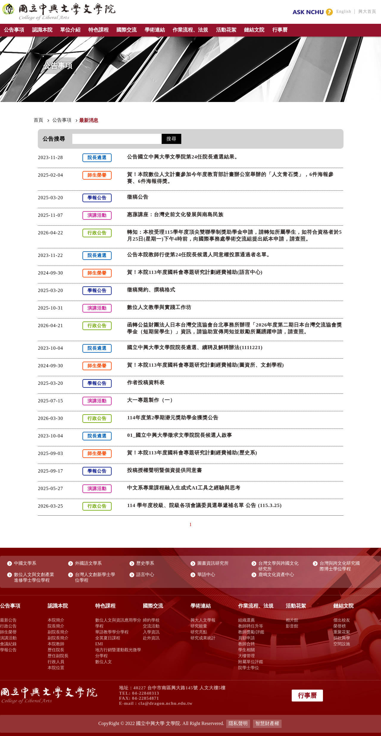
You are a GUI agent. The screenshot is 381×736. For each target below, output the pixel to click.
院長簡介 (56, 626)
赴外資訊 (151, 637)
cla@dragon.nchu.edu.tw (165, 703)
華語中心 (206, 574)
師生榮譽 (8, 632)
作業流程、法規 (190, 30)
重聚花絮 (341, 632)
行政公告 (8, 626)
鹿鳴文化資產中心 (276, 574)
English (343, 11)
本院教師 (56, 643)
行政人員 (56, 661)
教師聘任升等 (250, 626)
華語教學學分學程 (112, 632)
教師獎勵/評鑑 (251, 632)
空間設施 (341, 643)
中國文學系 (25, 563)
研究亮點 (198, 632)
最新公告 (8, 620)
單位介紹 (70, 30)
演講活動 (8, 637)
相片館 (292, 620)
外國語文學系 (88, 563)
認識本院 (42, 30)
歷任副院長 (58, 655)
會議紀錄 (8, 643)
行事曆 (280, 30)
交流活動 (151, 626)
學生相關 (246, 649)
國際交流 (126, 30)
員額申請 (246, 637)
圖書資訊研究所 (213, 563)
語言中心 (145, 574)
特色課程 (98, 30)
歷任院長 (56, 649)
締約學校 (151, 620)
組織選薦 (246, 620)
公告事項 (14, 30)
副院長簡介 (58, 632)
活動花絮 (226, 30)
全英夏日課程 (107, 637)
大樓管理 (246, 655)
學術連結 (155, 30)
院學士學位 (248, 667)
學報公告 (8, 649)
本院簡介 (56, 620)
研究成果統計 (203, 637)
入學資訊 (151, 632)
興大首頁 (367, 11)
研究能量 (198, 626)
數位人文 (103, 661)
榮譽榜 (339, 626)
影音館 (292, 626)
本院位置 (56, 667)
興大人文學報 (203, 620)
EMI (99, 643)
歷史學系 (145, 563)
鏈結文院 (254, 30)
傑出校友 (341, 620)
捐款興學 (341, 637)
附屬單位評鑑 (250, 661)
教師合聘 (246, 643)
